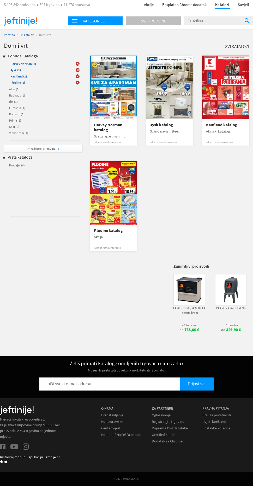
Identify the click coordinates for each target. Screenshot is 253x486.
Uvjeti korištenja (214, 421)
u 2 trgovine (189, 325)
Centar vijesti (111, 428)
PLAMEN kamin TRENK (231, 308)
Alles (14, 89)
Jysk (15, 70)
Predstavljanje (112, 415)
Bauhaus (17, 95)
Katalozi (222, 4)
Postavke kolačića (216, 428)
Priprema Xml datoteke (170, 428)
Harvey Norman (23, 64)
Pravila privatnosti (216, 415)
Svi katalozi (27, 35)
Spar (14, 127)
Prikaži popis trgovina (41, 149)
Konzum (17, 114)
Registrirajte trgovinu (168, 421)
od (189, 329)
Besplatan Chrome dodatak (184, 4)
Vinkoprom (18, 133)
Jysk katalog (161, 124)
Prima (15, 120)
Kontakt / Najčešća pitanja (121, 435)
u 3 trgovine (231, 325)
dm (13, 102)
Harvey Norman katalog (108, 127)
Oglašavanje (161, 415)
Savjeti (243, 4)
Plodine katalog (108, 230)
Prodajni (17, 165)
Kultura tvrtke (112, 421)
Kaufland (18, 76)
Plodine (17, 83)
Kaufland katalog (221, 124)
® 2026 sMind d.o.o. (126, 479)
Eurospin (17, 108)
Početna (9, 35)
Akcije (149, 4)
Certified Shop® (163, 435)
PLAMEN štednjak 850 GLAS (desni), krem (189, 310)
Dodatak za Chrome (167, 441)
